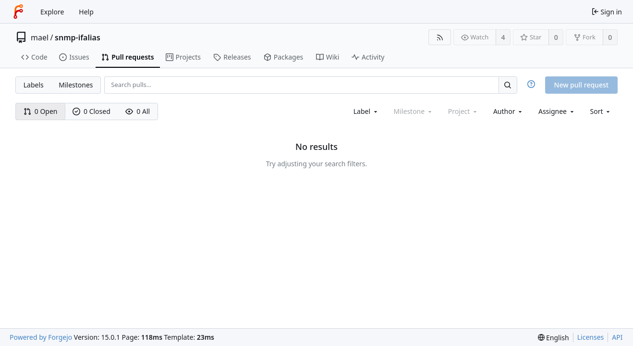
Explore (52, 11)
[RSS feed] (439, 37)
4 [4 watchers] (503, 37)
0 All (137, 111)
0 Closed (91, 111)
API (617, 337)
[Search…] (508, 84)
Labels (34, 84)
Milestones (76, 84)
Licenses (590, 337)
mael (40, 37)
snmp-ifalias (77, 37)
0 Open (41, 111)
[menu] (601, 111)
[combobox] (366, 111)
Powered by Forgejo (41, 337)
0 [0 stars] (556, 37)
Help (86, 11)
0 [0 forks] (610, 37)
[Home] (18, 11)
